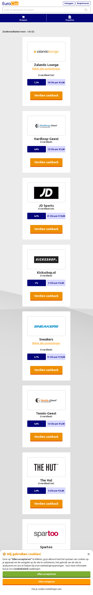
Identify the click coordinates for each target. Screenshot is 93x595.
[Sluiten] (89, 554)
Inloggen (69, 3)
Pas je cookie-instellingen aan (47, 589)
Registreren (83, 3)
